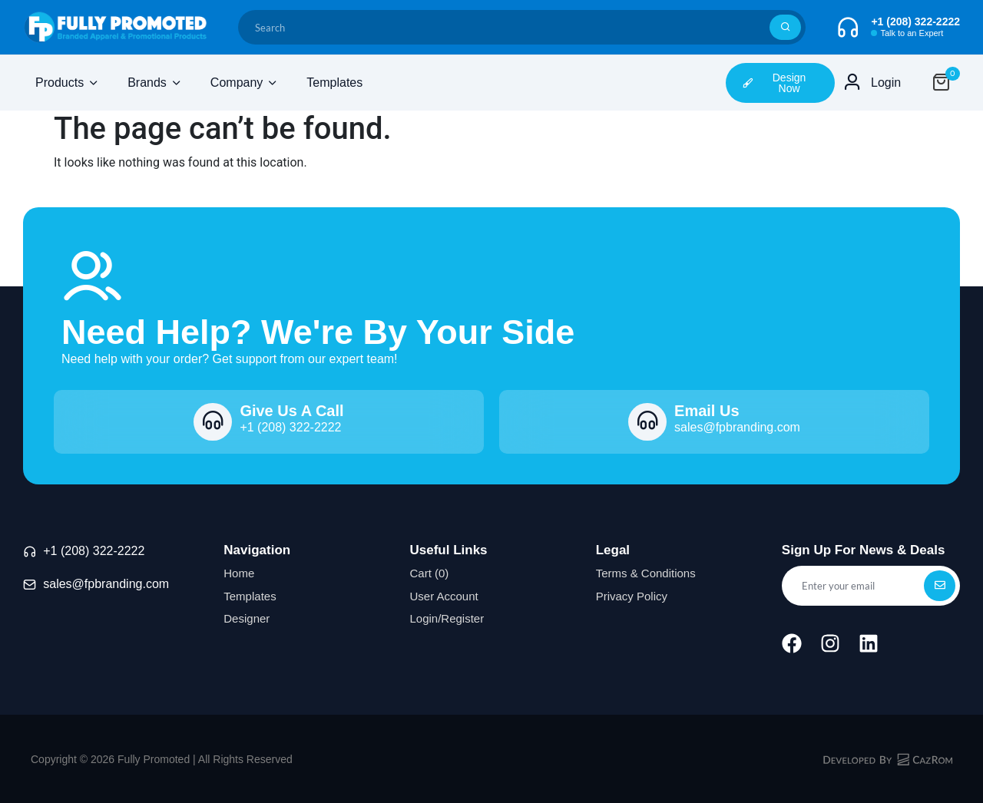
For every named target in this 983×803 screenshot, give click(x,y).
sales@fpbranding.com (106, 583)
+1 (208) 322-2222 (93, 550)
